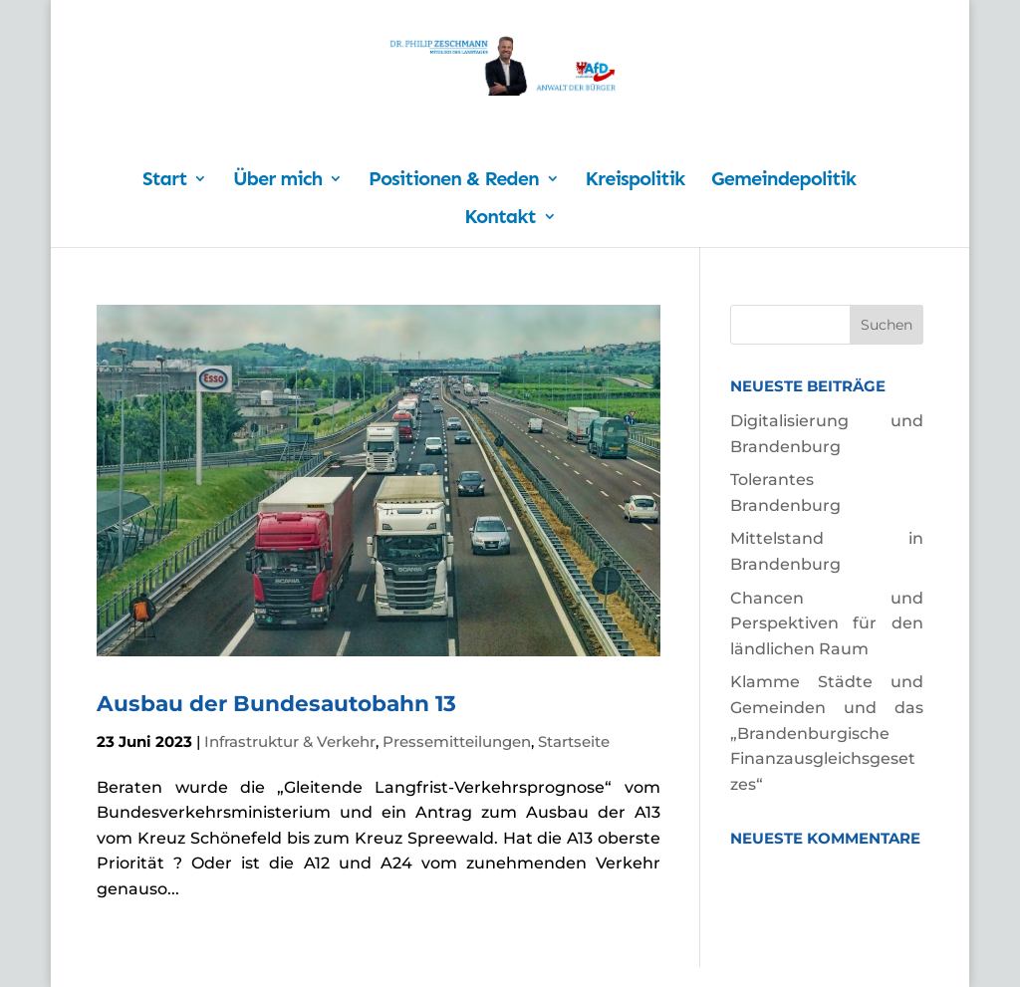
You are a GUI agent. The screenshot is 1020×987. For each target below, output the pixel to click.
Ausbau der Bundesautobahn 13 (276, 703)
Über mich (277, 180)
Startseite (574, 741)
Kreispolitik (635, 180)
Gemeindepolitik (783, 180)
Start (164, 180)
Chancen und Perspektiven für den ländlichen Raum (826, 623)
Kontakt (499, 218)
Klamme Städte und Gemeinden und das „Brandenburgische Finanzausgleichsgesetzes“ (826, 732)
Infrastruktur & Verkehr (290, 741)
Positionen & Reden (454, 180)
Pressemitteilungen (456, 741)
